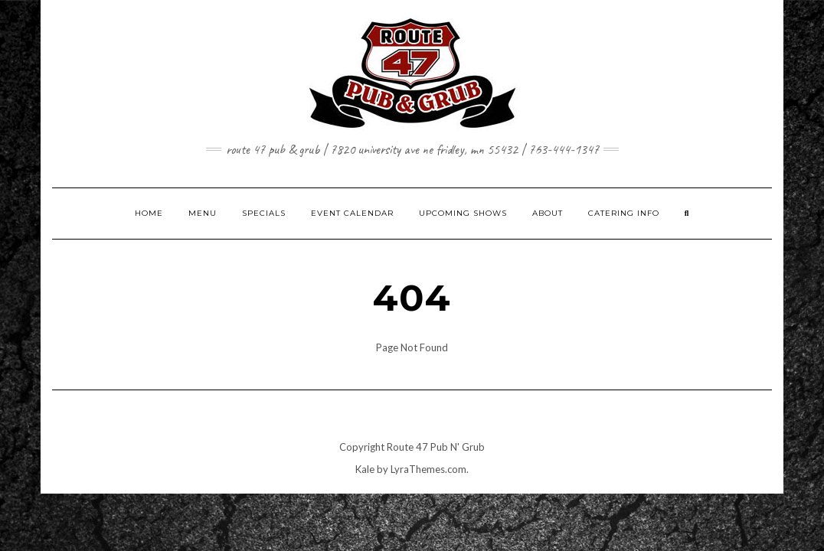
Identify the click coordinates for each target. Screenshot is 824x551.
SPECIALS (264, 213)
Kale (364, 469)
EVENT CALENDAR (352, 213)
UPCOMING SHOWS (463, 213)
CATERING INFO (623, 213)
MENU (202, 213)
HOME (149, 213)
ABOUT (547, 213)
